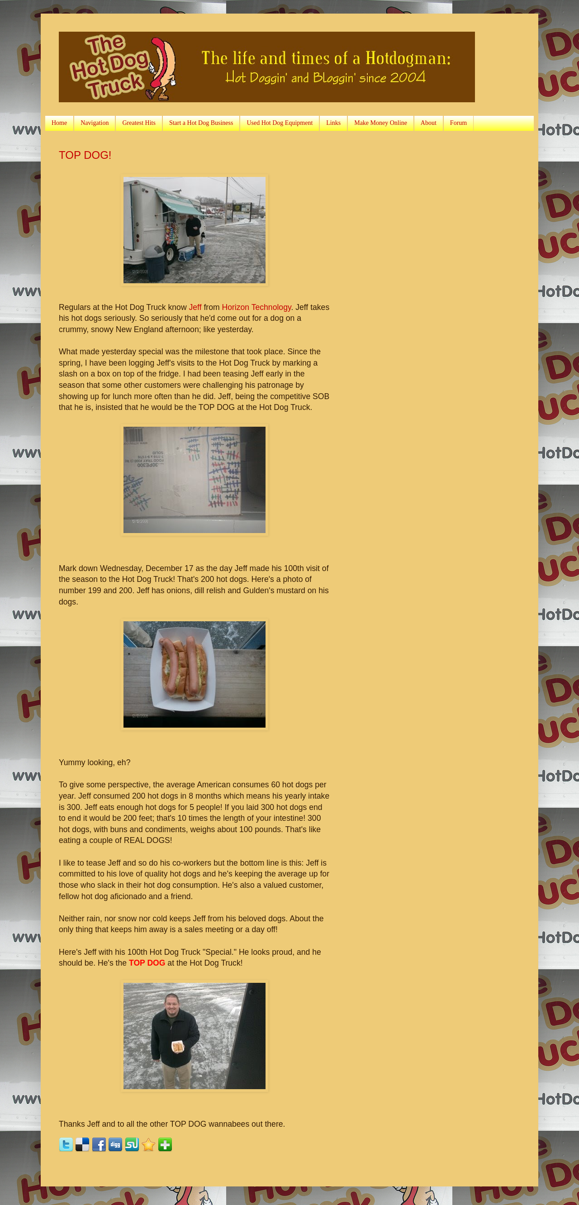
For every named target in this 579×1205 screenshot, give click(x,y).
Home (59, 122)
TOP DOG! (85, 155)
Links (333, 122)
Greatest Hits (138, 122)
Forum (458, 122)
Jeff (195, 307)
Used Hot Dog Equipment (280, 122)
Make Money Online (380, 122)
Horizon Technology (256, 307)
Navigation (95, 122)
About (429, 122)
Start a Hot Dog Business (201, 122)
